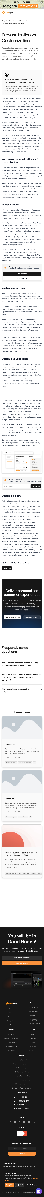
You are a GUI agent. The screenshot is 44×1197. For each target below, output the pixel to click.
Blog (32, 1034)
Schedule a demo (22, 963)
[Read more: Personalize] (22, 741)
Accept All (9, 1185)
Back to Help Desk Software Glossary (16, 563)
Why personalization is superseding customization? (22, 690)
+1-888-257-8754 (23, 1101)
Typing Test (33, 1050)
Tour (11, 1025)
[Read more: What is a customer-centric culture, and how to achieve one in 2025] (22, 851)
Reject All (20, 1185)
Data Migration (33, 1011)
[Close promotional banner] (41, 2)
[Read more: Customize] (22, 795)
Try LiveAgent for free (12, 617)
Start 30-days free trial (22, 957)
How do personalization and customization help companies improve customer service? (22, 664)
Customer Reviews (11, 1042)
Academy (33, 1042)
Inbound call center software (22, 1076)
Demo (11, 1009)
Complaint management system (22, 1080)
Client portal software (22, 1084)
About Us (11, 1034)
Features (11, 1017)
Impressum (11, 1050)
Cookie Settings (32, 1185)
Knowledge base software (22, 1060)
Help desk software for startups (22, 1088)
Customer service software (22, 1064)
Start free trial (22, 278)
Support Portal (33, 1007)
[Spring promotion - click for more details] (22, 4)
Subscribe (36, 486)
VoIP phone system (22, 1068)
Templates (32, 1046)
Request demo (22, 273)
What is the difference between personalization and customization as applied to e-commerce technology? (22, 677)
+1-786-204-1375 (22, 1105)
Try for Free (7, 568)
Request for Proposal (33, 1024)
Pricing (11, 1013)
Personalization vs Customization (13, 24)
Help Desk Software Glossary (15, 21)
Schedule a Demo (32, 617)
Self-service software (22, 1072)
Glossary (33, 1038)
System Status (33, 1016)
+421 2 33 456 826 (23, 1097)
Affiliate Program (11, 1046)
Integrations (11, 1021)
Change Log (33, 1020)
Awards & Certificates (11, 1038)
